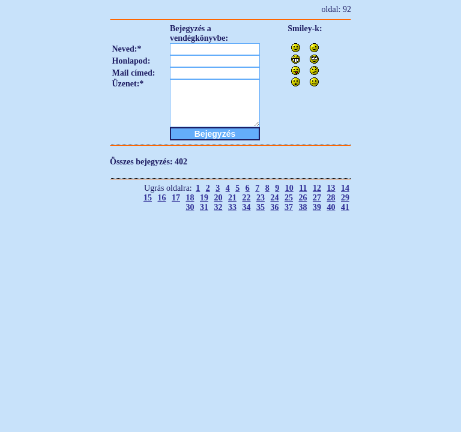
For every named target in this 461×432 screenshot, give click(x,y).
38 (303, 207)
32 (218, 207)
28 (331, 197)
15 (147, 197)
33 (232, 207)
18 (190, 197)
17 (176, 197)
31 (204, 207)
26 (303, 197)
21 (232, 197)
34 (247, 207)
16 (162, 197)
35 (260, 207)
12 (317, 188)
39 (317, 207)
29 (345, 197)
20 (218, 197)
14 (345, 188)
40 (331, 207)
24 (275, 197)
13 (331, 188)
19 (204, 197)
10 (289, 188)
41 (345, 207)
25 (289, 197)
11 (303, 188)
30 (190, 207)
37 (289, 207)
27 (317, 197)
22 (247, 197)
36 (275, 207)
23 (260, 197)
